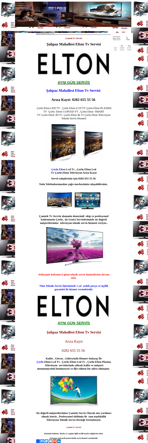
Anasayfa (64, 29)
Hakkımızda (74, 29)
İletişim (84, 29)
